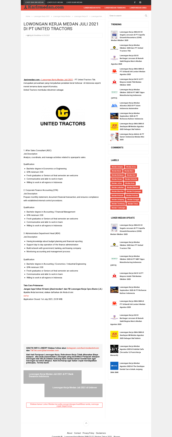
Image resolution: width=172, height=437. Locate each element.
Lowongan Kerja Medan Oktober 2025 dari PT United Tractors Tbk (131, 48)
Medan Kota (129, 183)
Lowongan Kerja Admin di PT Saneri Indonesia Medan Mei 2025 (132, 137)
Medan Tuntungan (118, 208)
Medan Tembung (118, 204)
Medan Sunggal (133, 200)
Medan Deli (131, 175)
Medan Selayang (118, 200)
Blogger (118, 423)
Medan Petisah (117, 196)
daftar (26, 296)
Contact (77, 420)
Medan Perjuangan (134, 191)
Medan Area (131, 167)
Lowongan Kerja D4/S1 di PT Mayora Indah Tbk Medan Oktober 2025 (131, 82)
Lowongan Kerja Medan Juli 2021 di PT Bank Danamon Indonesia (43, 376)
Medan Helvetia (131, 179)
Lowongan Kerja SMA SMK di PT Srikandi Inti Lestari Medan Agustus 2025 (132, 72)
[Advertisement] (63, 59)
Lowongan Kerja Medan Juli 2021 (57, 80)
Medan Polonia (132, 196)
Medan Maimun (133, 187)
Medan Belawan (118, 175)
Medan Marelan (117, 191)
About (69, 420)
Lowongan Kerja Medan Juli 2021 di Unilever (83, 375)
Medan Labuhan (118, 187)
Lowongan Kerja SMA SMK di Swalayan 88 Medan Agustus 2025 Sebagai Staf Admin (132, 126)
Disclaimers (102, 420)
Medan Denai (117, 179)
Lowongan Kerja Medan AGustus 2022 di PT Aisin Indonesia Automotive (130, 106)
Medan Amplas (117, 167)
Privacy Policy (89, 420)
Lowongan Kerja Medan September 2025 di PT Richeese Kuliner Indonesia (131, 116)
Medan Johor (117, 183)
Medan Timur (133, 204)
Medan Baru (129, 171)
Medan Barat (116, 171)
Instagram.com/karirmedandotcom (83, 348)
